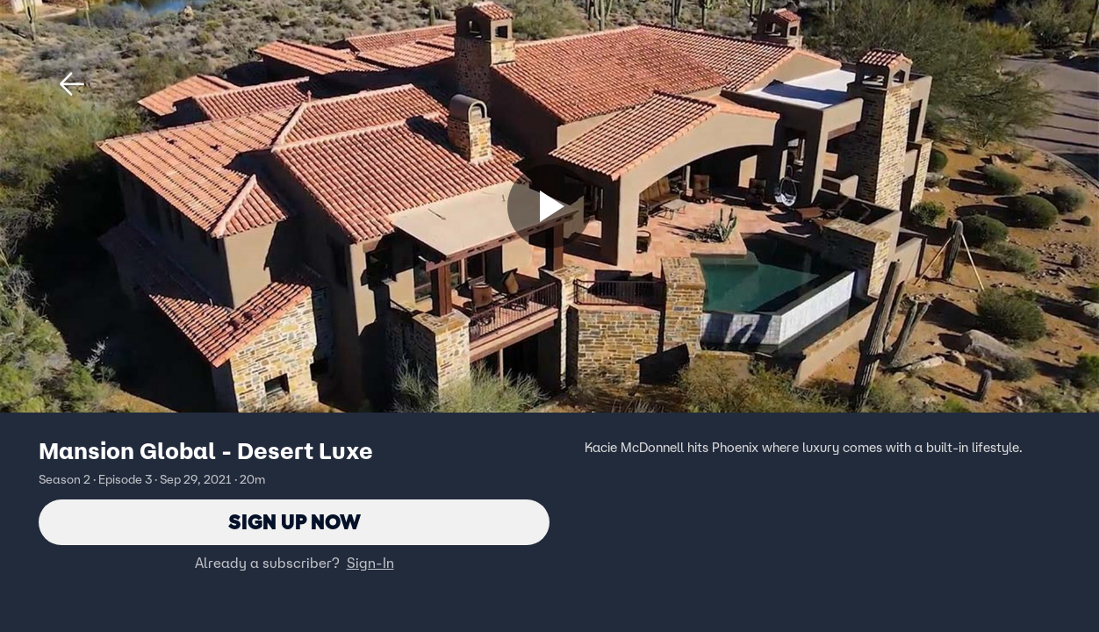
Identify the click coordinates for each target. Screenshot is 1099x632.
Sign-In (370, 562)
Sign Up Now (294, 522)
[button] (72, 84)
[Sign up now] (549, 206)
